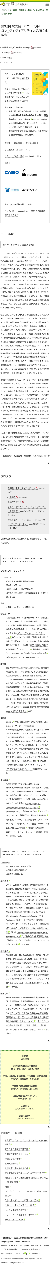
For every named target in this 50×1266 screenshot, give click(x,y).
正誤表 (7, 52)
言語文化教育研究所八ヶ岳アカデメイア (25, 1173)
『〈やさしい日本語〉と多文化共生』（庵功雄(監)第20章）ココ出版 (27, 982)
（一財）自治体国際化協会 (34, 653)
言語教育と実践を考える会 (16, 1168)
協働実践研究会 (11, 1163)
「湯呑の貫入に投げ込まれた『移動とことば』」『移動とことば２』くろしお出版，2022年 (27, 940)
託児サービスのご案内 (14, 156)
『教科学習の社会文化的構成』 (33, 815)
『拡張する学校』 (30, 811)
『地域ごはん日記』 (15, 765)
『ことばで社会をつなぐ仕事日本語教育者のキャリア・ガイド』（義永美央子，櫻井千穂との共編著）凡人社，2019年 (27, 1017)
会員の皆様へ (25, 1116)
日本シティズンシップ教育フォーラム (21, 1200)
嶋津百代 (4, 993)
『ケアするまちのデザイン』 (18, 769)
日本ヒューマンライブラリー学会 (19, 1205)
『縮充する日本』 (29, 761)
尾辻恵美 (4, 881)
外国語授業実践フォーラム (16, 1154)
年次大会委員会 (11, 215)
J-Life (7, 1187)
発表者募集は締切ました (21, 204)
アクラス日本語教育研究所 (16, 1149)
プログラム (7, 62)
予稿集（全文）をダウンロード (16, 47)
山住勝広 (4, 780)
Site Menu (36, 1253)
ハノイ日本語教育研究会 (15, 1210)
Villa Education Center (14, 1219)
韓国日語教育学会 (12, 1159)
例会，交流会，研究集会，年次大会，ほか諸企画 (25, 10)
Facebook (20, 1253)
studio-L (9, 722)
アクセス (18, 93)
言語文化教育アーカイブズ (25, 1096)
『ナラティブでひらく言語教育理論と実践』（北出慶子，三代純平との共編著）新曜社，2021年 (27, 1025)
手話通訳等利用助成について (17, 149)
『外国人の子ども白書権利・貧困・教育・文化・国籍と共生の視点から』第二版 (27, 703)
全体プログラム (14, 502)
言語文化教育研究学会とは (25, 1066)
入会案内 (25, 1106)
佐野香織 (4, 951)
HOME (3, 10)
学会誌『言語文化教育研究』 (25, 1086)
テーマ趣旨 (7, 57)
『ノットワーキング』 (23, 832)
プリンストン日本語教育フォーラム (20, 1215)
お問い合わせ (7, 1253)
